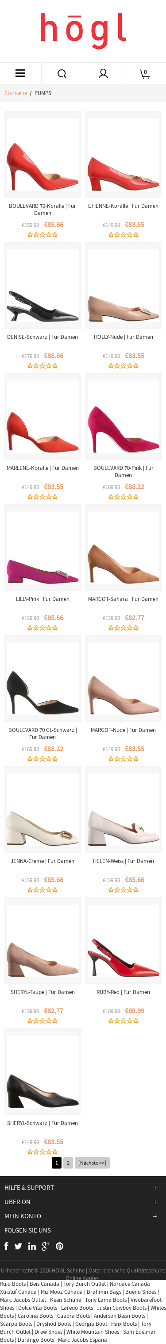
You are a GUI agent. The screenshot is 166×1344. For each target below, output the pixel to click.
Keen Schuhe (65, 1300)
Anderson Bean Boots (119, 1316)
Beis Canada (44, 1284)
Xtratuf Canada (18, 1292)
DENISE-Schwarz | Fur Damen (42, 337)
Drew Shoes (48, 1332)
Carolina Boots (35, 1316)
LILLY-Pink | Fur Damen (42, 599)
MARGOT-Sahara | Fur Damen (123, 599)
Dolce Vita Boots (37, 1308)
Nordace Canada (130, 1284)
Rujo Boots (13, 1284)
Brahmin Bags (104, 1292)
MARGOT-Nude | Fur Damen (123, 730)
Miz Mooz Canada (62, 1292)
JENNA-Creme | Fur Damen (42, 861)
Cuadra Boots (73, 1316)
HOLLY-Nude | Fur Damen (123, 337)
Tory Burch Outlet (85, 1284)
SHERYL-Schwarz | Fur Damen (42, 1123)
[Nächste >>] (92, 1162)
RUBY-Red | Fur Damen (123, 992)
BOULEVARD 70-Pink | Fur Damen (123, 471)
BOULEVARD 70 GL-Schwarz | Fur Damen (42, 733)
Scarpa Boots (16, 1324)
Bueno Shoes (140, 1292)
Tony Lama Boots (106, 1300)
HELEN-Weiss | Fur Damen (123, 861)
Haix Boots (124, 1324)
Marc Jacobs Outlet (23, 1300)
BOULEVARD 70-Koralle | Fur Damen (42, 209)
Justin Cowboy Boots (122, 1308)
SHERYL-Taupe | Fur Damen (43, 992)
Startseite (15, 93)
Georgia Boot (91, 1324)
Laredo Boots (77, 1308)
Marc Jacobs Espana (82, 1340)
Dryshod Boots (53, 1324)
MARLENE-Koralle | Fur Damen (43, 468)
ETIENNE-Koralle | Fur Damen (123, 206)
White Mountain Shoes (92, 1332)
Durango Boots (36, 1340)
